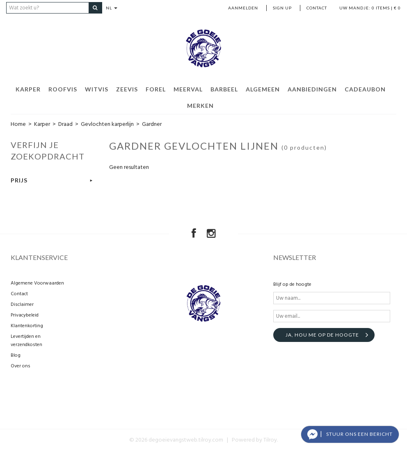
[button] (350, 434)
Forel (156, 89)
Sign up (282, 7)
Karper (28, 89)
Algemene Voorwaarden (37, 283)
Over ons (20, 366)
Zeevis (127, 89)
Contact (316, 7)
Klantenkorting (27, 326)
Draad (65, 124)
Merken (200, 105)
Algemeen (263, 89)
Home (18, 124)
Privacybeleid (25, 315)
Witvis (96, 89)
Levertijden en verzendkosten (26, 341)
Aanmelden (243, 7)
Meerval (188, 89)
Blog (16, 355)
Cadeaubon (365, 89)
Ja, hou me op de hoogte (322, 335)
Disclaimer (22, 305)
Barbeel (224, 89)
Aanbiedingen (312, 89)
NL (112, 7)
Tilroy (270, 440)
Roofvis (62, 89)
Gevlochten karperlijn (107, 124)
